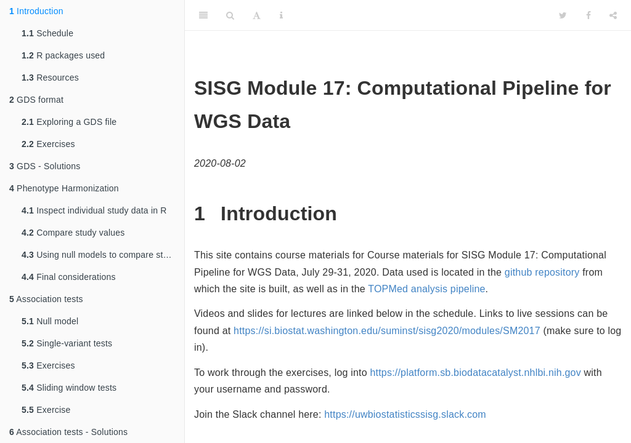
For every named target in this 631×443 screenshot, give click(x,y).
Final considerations (69, 277)
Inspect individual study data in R (94, 210)
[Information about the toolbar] (281, 15)
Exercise (46, 410)
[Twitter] (563, 15)
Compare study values (73, 232)
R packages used (63, 55)
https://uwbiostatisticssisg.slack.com (405, 414)
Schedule (47, 33)
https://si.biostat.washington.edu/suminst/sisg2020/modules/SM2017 (387, 330)
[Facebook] (588, 15)
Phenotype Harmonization (64, 188)
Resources (50, 77)
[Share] (613, 15)
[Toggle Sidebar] (203, 15)
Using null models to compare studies (103, 255)
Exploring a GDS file (69, 122)
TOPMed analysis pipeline (426, 289)
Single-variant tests (67, 343)
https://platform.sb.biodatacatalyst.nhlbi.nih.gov (475, 372)
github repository (542, 272)
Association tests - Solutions (68, 432)
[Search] (230, 15)
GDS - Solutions (44, 166)
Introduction (36, 11)
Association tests (46, 299)
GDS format (36, 100)
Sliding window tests (69, 388)
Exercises (48, 144)
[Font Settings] (256, 15)
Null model (50, 321)
